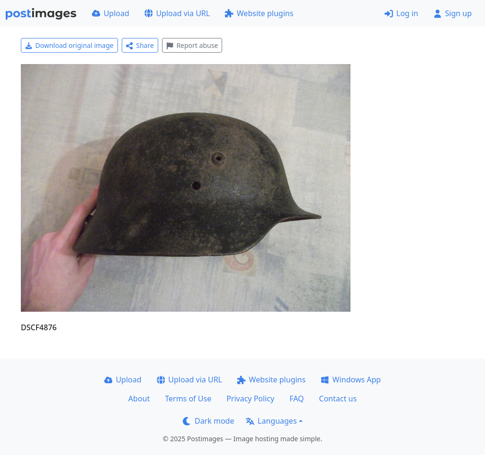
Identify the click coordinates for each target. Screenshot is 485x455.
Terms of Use (188, 398)
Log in (401, 13)
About (139, 398)
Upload (110, 13)
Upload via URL (177, 13)
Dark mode (208, 421)
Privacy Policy (250, 398)
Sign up (452, 13)
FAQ (296, 398)
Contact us (338, 398)
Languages (271, 421)
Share (140, 45)
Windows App (351, 379)
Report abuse (192, 45)
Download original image (69, 45)
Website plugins (259, 13)
